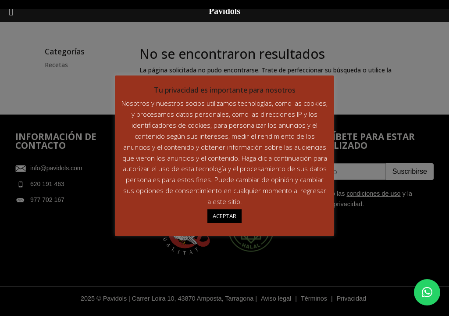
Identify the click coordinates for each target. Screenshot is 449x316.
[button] (427, 292)
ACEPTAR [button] (224, 216)
